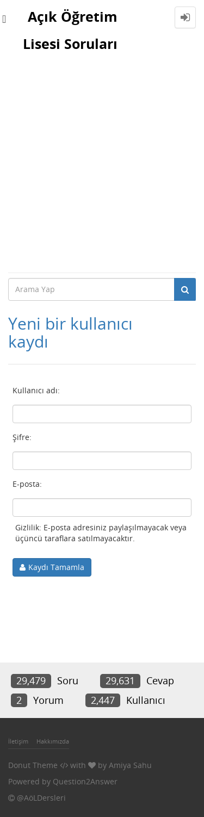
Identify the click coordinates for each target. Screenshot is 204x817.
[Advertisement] (102, 165)
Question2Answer (85, 781)
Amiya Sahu (130, 765)
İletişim (18, 741)
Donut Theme (33, 765)
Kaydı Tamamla (56, 567)
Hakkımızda (52, 741)
